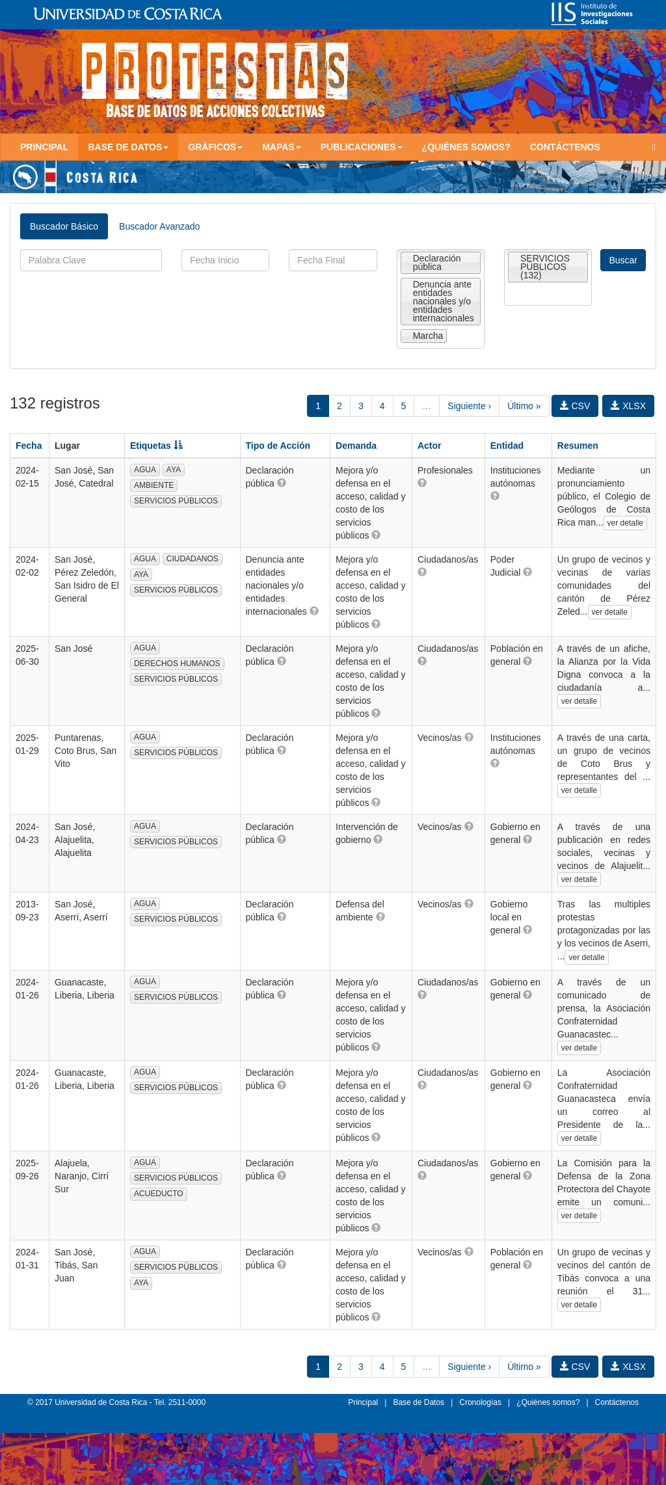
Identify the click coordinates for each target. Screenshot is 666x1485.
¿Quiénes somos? (466, 147)
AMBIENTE (154, 485)
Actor (430, 445)
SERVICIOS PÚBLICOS (176, 500)
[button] (281, 482)
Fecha (29, 445)
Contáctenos (565, 147)
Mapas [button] (281, 147)
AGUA (145, 469)
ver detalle (625, 523)
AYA (173, 469)
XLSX (628, 406)
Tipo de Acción (278, 445)
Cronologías (480, 1402)
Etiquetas (156, 445)
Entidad (507, 445)
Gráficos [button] (215, 147)
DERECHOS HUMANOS (177, 663)
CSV (575, 406)
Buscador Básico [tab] (64, 226)
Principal (44, 147)
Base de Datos (418, 1402)
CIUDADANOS (192, 558)
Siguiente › (469, 406)
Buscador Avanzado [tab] (159, 226)
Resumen (577, 445)
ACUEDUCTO (158, 1193)
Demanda (356, 445)
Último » (523, 406)
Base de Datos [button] (128, 147)
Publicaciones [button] (362, 147)
